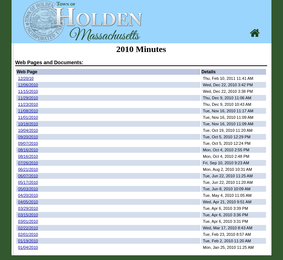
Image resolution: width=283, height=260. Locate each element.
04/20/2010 (28, 195)
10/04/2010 (28, 130)
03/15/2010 (28, 215)
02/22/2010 (28, 228)
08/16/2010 (28, 150)
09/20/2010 (28, 137)
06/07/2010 (28, 176)
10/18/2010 (28, 124)
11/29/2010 (28, 98)
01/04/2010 (28, 247)
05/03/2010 (28, 189)
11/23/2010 (28, 104)
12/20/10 (26, 78)
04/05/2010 (28, 202)
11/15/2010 (28, 91)
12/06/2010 (28, 85)
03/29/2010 (28, 208)
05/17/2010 (28, 182)
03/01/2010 (28, 221)
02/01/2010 (28, 234)
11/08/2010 (28, 111)
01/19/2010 (28, 241)
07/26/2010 (28, 163)
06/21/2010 (28, 169)
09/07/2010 (28, 143)
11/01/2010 (28, 117)
